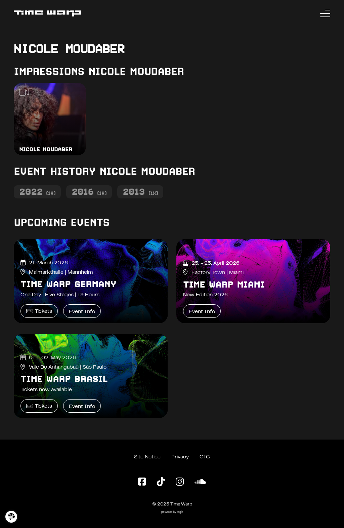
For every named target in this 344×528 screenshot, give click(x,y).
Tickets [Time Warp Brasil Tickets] (39, 406)
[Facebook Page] (142, 482)
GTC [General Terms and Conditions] (205, 457)
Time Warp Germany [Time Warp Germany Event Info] (68, 284)
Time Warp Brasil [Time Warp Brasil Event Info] (64, 379)
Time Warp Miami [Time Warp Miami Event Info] (223, 284)
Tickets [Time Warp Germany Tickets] (39, 311)
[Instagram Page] (179, 482)
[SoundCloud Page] (200, 482)
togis (180, 512)
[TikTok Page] (161, 482)
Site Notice (147, 457)
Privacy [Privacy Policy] (180, 457)
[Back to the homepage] (47, 13)
